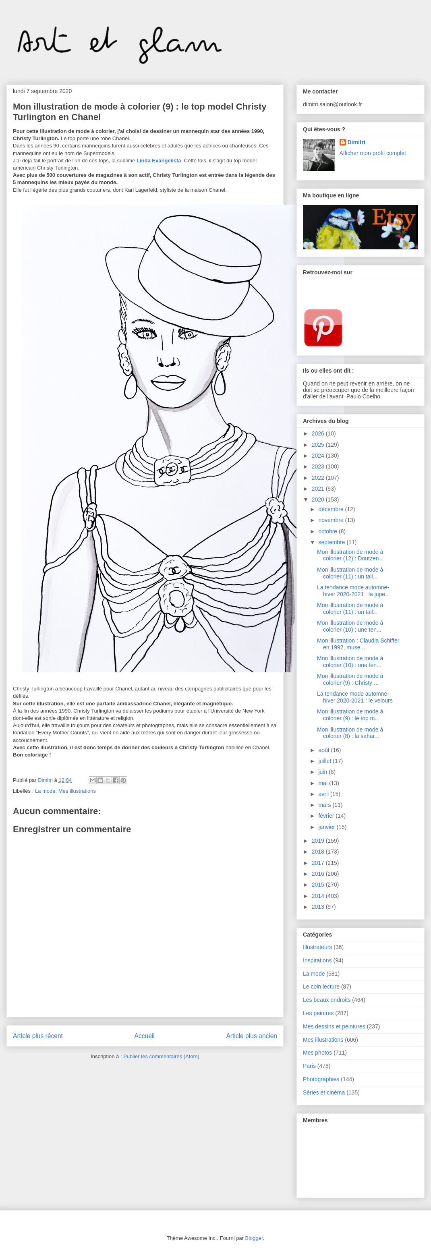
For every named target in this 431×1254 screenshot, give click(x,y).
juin (323, 772)
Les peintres (318, 1013)
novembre (331, 520)
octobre (328, 531)
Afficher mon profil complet (373, 153)
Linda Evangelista (159, 161)
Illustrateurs (317, 947)
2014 (319, 896)
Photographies (321, 1079)
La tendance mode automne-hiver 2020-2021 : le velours (355, 697)
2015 (319, 884)
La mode (45, 791)
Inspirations (317, 960)
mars (325, 805)
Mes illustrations (77, 791)
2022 (319, 478)
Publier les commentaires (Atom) (161, 1056)
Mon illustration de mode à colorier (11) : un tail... (350, 573)
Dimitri (356, 142)
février (327, 816)
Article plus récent (38, 1035)
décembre (331, 509)
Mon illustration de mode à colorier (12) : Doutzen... (350, 555)
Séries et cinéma (324, 1092)
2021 (319, 488)
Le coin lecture (321, 986)
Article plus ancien (251, 1035)
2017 (319, 863)
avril (324, 794)
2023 (319, 466)
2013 (319, 907)
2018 (319, 851)
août (324, 750)
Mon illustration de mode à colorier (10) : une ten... (350, 626)
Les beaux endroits (326, 1000)
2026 (319, 433)
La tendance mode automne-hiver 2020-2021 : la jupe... (353, 590)
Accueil (145, 1035)
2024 (319, 455)
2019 (319, 840)
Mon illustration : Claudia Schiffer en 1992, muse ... (358, 644)
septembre (332, 542)
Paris (309, 1066)
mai (323, 783)
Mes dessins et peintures (334, 1026)
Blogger (254, 1238)
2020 (319, 499)
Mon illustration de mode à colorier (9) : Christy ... (350, 679)
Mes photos (317, 1052)
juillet (325, 761)
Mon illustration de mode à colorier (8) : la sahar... (350, 733)
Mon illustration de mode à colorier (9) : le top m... (350, 714)
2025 (319, 444)
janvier (327, 827)
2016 (319, 874)
